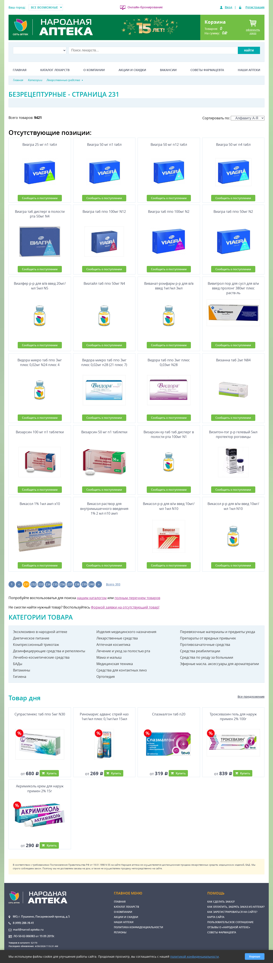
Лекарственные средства (117, 638)
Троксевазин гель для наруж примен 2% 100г (233, 716)
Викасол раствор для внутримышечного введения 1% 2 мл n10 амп (104, 508)
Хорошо (254, 956)
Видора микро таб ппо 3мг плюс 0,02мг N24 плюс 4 (39, 362)
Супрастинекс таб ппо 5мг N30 (40, 714)
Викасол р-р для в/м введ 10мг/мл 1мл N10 (169, 506)
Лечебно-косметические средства (41, 657)
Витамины (21, 670)
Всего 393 (113, 584)
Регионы (120, 932)
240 (91, 584)
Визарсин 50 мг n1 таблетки (104, 432)
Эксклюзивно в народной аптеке (40, 631)
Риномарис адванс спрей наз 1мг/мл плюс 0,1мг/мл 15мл (104, 716)
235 (55, 584)
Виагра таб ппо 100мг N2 (168, 211)
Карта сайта (215, 917)
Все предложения (251, 697)
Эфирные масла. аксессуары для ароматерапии (219, 663)
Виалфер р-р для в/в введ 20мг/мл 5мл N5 (40, 285)
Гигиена (19, 676)
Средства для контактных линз (121, 670)
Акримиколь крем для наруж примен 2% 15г (40, 788)
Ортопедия (105, 676)
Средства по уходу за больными (206, 657)
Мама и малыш (109, 657)
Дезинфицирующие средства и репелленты (49, 651)
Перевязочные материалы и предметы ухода (217, 631)
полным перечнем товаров (137, 597)
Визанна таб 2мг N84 (233, 360)
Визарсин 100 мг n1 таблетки (40, 432)
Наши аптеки (249, 70)
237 (69, 584)
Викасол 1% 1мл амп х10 (40, 503)
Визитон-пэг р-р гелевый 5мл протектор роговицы (233, 434)
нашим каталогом (92, 597)
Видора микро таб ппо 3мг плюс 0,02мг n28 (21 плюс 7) (104, 362)
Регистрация (254, 7)
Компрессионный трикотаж (36, 644)
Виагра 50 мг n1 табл (104, 144)
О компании (94, 70)
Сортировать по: (233, 118)
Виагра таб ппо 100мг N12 (104, 211)
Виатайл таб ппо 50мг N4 (104, 283)
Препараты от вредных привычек (208, 638)
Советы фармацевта (207, 70)
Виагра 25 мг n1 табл (39, 144)
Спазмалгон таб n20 (168, 714)
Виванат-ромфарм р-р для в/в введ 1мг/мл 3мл (168, 285)
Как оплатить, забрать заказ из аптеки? (235, 907)
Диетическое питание (31, 638)
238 (77, 584)
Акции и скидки (132, 70)
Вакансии (168, 70)
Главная (19, 70)
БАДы (17, 663)
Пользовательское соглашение (230, 922)
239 (84, 584)
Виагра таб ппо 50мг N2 (233, 211)
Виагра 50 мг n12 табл (169, 144)
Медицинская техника (114, 663)
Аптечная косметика (113, 644)
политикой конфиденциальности (194, 956)
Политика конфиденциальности (138, 927)
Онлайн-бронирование (145, 7)
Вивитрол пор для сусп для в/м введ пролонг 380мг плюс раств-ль (233, 288)
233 (40, 584)
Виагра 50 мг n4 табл (233, 144)
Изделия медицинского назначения (126, 631)
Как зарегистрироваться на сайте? (232, 912)
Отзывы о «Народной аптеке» (228, 927)
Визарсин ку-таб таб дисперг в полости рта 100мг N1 (169, 434)
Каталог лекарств (55, 70)
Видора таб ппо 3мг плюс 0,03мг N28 (169, 362)
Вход (228, 7)
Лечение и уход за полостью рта (123, 651)
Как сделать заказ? (221, 901)
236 (62, 584)
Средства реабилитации (200, 651)
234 (48, 584)
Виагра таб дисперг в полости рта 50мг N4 (40, 214)
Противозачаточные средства (205, 644)
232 (33, 584)
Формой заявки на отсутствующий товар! (125, 607)
